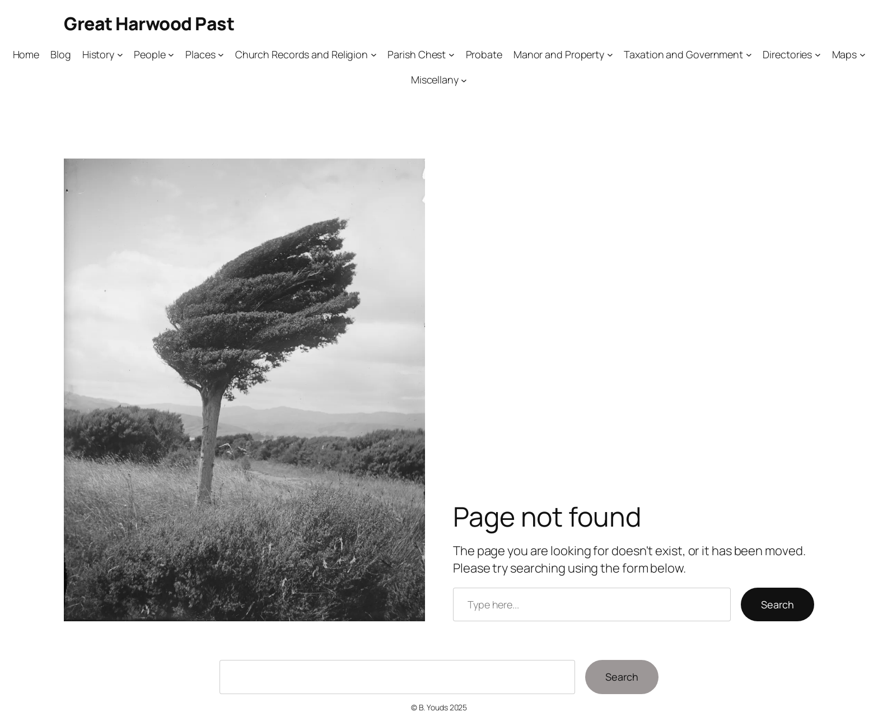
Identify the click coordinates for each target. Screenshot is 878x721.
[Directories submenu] (818, 55)
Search (777, 604)
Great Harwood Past (149, 23)
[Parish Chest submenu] (452, 55)
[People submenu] (171, 55)
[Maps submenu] (863, 55)
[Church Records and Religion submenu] (374, 55)
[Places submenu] (221, 55)
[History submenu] (120, 55)
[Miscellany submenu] (464, 80)
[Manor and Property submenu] (610, 55)
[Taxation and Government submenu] (749, 55)
